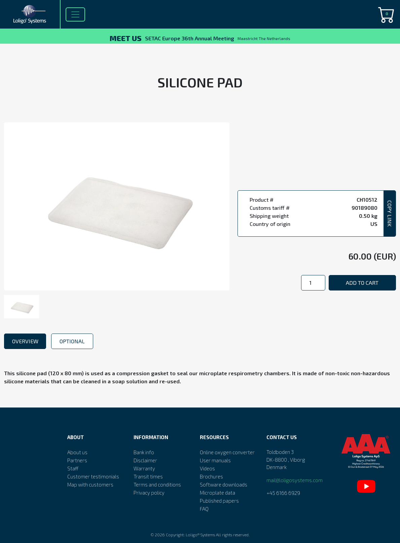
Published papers (219, 501)
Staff (72, 468)
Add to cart (362, 282)
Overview (25, 341)
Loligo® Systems (200, 534)
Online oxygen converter (227, 452)
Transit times (148, 476)
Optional (72, 341)
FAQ (204, 509)
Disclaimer (145, 460)
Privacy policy (149, 493)
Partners (77, 460)
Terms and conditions (157, 484)
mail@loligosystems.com (294, 480)
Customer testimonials (93, 476)
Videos (207, 468)
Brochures (211, 476)
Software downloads (223, 484)
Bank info (144, 452)
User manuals (215, 460)
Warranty (144, 468)
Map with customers (90, 484)
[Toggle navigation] (75, 14)
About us (77, 452)
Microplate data (217, 493)
